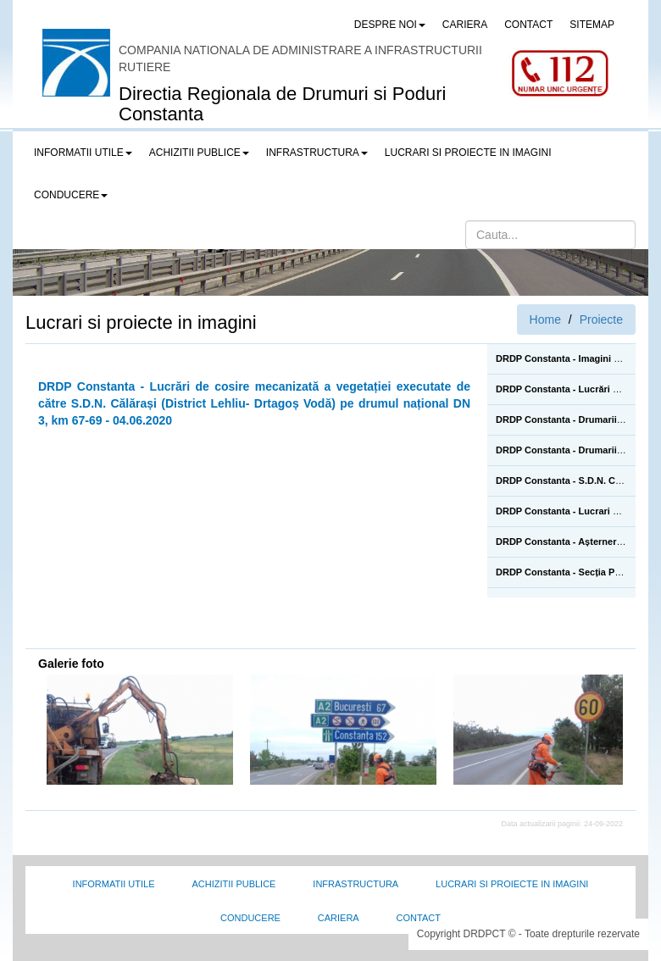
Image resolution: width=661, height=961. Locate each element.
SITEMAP (591, 25)
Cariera (338, 918)
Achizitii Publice (233, 884)
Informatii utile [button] (83, 152)
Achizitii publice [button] (199, 152)
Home (545, 319)
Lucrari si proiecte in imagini (512, 884)
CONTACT (528, 25)
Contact (419, 918)
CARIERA (464, 25)
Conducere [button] (71, 195)
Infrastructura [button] (317, 152)
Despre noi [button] (389, 25)
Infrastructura (355, 884)
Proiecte (601, 319)
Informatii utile (114, 884)
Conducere (250, 918)
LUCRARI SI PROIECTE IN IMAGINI (468, 152)
